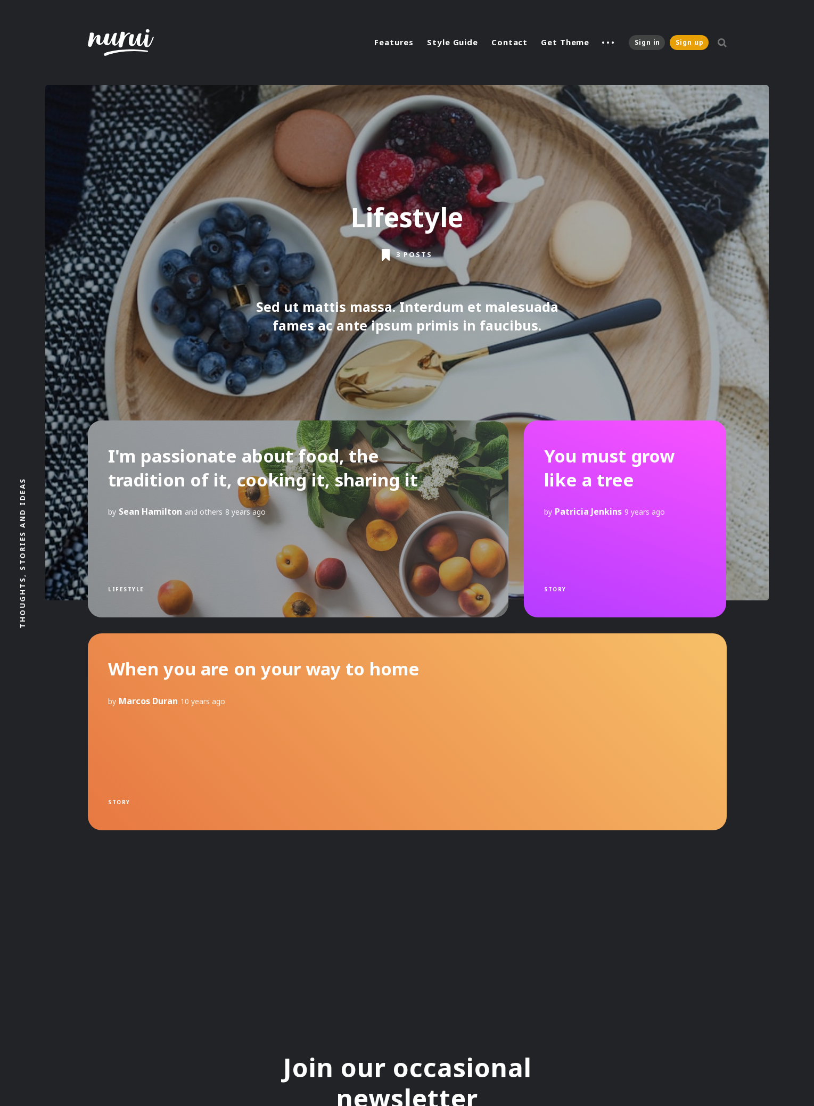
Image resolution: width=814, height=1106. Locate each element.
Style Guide (452, 42)
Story (555, 589)
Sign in (647, 42)
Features (394, 42)
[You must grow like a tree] (625, 518)
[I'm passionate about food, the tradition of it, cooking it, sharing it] (298, 518)
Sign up (689, 42)
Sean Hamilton (150, 511)
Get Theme (565, 42)
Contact (509, 42)
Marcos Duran (148, 700)
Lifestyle (126, 589)
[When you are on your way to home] (407, 731)
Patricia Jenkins (588, 511)
